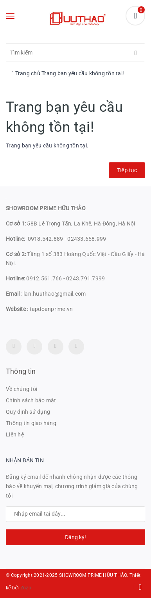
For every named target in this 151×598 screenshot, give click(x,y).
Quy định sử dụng (28, 412)
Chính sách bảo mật (31, 400)
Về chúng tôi (21, 389)
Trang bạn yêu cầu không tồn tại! (82, 73)
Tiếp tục (127, 170)
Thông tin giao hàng (31, 423)
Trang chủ (26, 73)
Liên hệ (15, 434)
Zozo (25, 588)
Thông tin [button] (21, 371)
